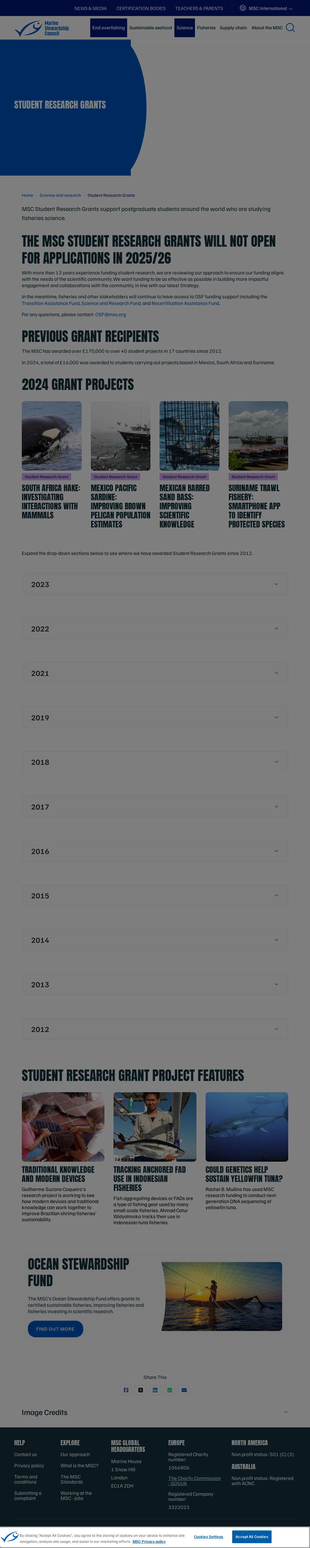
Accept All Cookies (252, 1540)
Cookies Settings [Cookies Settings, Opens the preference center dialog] (208, 1540)
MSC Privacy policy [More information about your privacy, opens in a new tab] (149, 1545)
